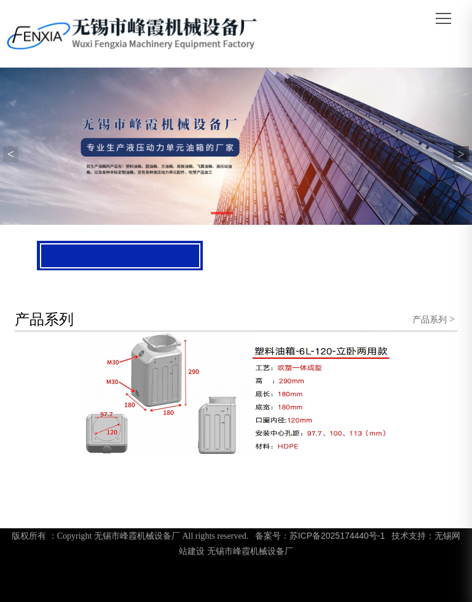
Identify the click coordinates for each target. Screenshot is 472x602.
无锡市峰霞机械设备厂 (250, 551)
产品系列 (429, 319)
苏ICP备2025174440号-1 (337, 536)
